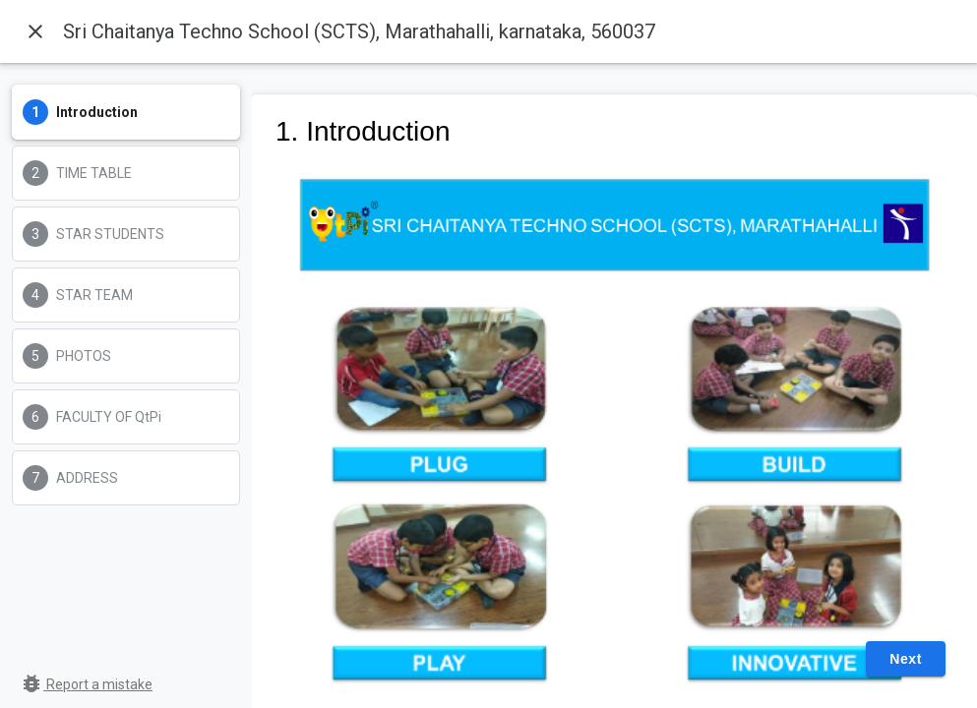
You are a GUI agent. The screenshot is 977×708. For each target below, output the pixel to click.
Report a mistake (86, 684)
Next (905, 659)
